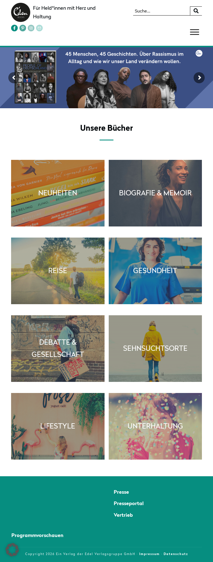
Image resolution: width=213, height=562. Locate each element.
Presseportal (129, 503)
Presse (121, 492)
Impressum (149, 554)
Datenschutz (176, 554)
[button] (12, 550)
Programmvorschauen (37, 535)
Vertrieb (123, 515)
